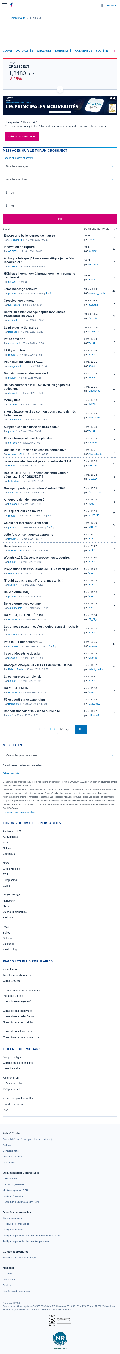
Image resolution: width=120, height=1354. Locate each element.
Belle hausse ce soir (18, 546)
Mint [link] (5, 842)
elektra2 (92, 251)
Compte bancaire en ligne (18, 1062)
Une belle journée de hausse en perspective (35, 449)
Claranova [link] (9, 853)
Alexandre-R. (15, 239)
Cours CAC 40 (11, 980)
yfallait (91, 343)
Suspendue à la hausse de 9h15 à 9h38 (31, 427)
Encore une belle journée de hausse (29, 235)
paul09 (12, 293)
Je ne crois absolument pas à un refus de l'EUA (37, 461)
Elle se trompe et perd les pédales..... (30, 438)
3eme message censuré (21, 289)
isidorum (12, 573)
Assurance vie (11, 1077)
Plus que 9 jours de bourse (23, 511)
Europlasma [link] (10, 880)
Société (102, 50)
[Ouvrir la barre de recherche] (98, 5)
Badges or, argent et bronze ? (19, 158)
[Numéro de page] (65, 729)
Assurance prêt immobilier (18, 1098)
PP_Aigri (92, 619)
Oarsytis (92, 318)
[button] (4, 5)
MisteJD (92, 479)
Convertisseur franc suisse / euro (22, 1037)
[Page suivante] (50, 729)
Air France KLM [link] (12, 831)
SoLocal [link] (7, 938)
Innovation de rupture (19, 247)
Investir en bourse (13, 1104)
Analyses (44, 50)
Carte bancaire (11, 1068)
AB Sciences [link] (10, 836)
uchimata (13, 320)
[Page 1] (45, 729)
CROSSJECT (19, 67)
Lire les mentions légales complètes (20, 812)
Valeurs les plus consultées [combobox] (22, 755)
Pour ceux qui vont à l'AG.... (24, 361)
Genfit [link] (6, 885)
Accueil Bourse (11, 969)
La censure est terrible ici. (22, 676)
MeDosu (92, 239)
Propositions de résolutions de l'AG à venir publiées (41, 569)
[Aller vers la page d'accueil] (11, 5)
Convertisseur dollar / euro (18, 1016)
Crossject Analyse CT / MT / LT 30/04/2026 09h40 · (39, 665)
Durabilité (63, 50)
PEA (5, 1109)
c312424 (92, 465)
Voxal (91, 504)
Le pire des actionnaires (21, 327)
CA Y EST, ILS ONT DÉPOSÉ (24, 615)
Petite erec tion (14, 339)
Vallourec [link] (8, 943)
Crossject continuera (19, 300)
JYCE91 (12, 404)
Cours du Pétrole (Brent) (17, 1001)
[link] (27, 1139)
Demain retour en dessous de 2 (26, 373)
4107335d (93, 264)
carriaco (12, 442)
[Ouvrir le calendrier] (6, 192)
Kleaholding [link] (10, 949)
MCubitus (13, 481)
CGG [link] (6, 863)
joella (11, 527)
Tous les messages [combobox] (17, 166)
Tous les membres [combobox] (16, 179)
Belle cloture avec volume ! (23, 603)
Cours (8, 50)
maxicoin (13, 343)
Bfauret (12, 354)
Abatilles (12, 634)
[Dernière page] (55, 729)
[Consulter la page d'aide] (102, 5)
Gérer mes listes (12, 773)
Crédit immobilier (13, 1083)
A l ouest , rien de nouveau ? (24, 499)
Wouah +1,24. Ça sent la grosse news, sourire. (37, 557)
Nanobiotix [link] (9, 900)
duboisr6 (13, 266)
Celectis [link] (7, 848)
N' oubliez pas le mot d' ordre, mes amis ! (33, 580)
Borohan (12, 331)
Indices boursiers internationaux (21, 990)
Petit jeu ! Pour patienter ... (23, 641)
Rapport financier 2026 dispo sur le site (32, 711)
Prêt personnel (11, 1089)
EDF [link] (5, 874)
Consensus (83, 50)
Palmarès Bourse (13, 995)
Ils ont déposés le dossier (22, 653)
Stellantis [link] (8, 917)
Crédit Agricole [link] (11, 868)
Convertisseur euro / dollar (18, 1022)
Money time (12, 400)
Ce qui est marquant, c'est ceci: (26, 522)
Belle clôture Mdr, (16, 592)
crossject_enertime (97, 293)
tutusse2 (12, 504)
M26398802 (94, 703)
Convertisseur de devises (17, 1010)
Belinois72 (14, 703)
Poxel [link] (6, 926)
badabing (93, 305)
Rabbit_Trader (16, 669)
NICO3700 (14, 305)
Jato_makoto (15, 366)
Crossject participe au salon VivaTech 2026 (34, 488)
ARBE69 (13, 251)
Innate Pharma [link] (11, 895)
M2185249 (93, 515)
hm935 (12, 281)
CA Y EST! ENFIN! (16, 688)
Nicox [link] (6, 906)
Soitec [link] (6, 932)
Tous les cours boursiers (17, 975)
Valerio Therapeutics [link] (15, 911)
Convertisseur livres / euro (18, 1031)
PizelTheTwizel (95, 492)
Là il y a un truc (15, 350)
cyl (9, 715)
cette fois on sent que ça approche (28, 534)
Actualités (24, 50)
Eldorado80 (94, 391)
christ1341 (93, 331)
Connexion (111, 5)
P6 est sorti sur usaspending (24, 699)
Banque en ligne (12, 1057)
